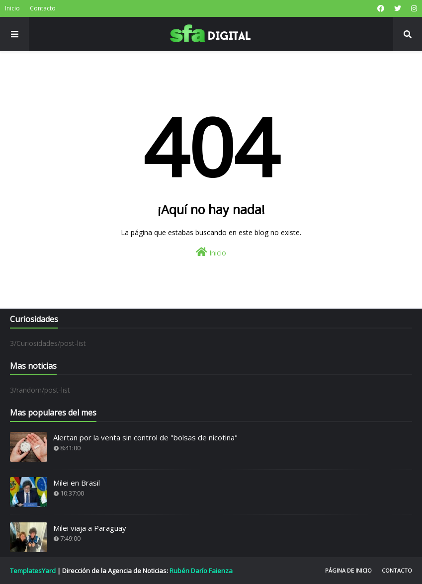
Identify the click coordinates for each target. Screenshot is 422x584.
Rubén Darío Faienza (201, 570)
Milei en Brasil (76, 483)
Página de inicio (348, 570)
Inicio (12, 8)
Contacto (43, 8)
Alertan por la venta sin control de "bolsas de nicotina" (145, 437)
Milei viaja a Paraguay (89, 528)
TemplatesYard (33, 570)
